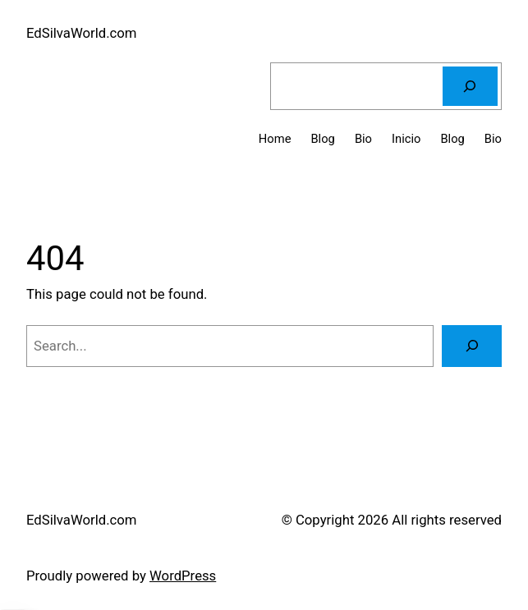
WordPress (182, 575)
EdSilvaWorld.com (81, 33)
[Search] (470, 86)
